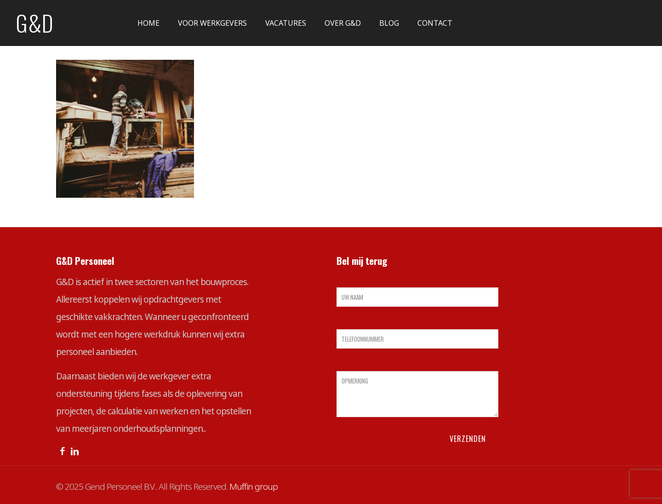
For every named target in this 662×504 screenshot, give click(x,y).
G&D (35, 22)
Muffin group (253, 487)
